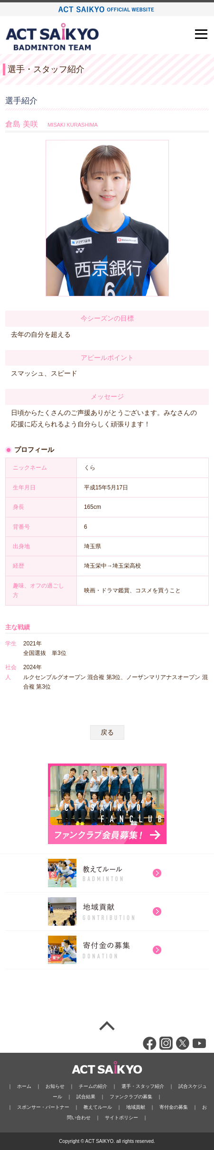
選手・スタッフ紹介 (142, 1086)
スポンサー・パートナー (43, 1107)
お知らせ (55, 1086)
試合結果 (85, 1096)
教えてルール (98, 1107)
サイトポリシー (121, 1117)
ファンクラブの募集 (131, 1096)
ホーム (24, 1086)
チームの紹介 (93, 1086)
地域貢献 (135, 1107)
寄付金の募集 (173, 1107)
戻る (107, 732)
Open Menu (202, 34)
